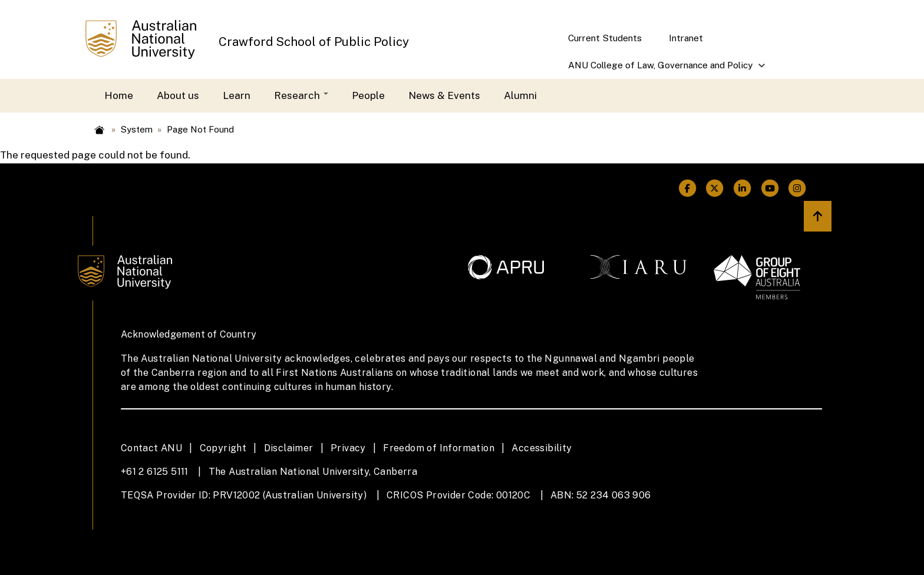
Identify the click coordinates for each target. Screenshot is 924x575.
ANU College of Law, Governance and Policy (661, 69)
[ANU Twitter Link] (715, 188)
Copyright (223, 448)
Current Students (605, 37)
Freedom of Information (438, 448)
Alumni (520, 95)
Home (118, 95)
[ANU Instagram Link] (797, 188)
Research (301, 95)
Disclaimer (289, 448)
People (368, 95)
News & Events (444, 95)
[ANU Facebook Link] (687, 188)
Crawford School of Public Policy (314, 42)
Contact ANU (151, 448)
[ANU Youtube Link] (770, 188)
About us (178, 95)
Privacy (348, 448)
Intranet (686, 37)
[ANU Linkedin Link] (742, 188)
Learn (236, 95)
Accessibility (542, 448)
